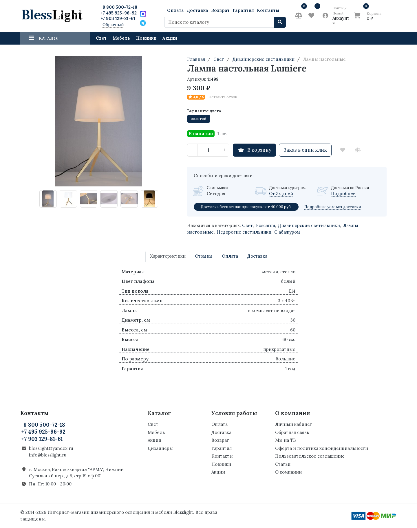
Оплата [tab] (230, 256)
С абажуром (287, 232)
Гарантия (243, 10)
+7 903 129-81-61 (117, 18)
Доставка (197, 10)
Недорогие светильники (244, 232)
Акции (169, 38)
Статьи (282, 464)
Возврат (220, 10)
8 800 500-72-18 (120, 7)
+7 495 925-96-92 (118, 13)
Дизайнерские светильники (309, 225)
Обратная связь (292, 432)
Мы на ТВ (285, 440)
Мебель (121, 38)
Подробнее (343, 193)
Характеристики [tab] (168, 256)
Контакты (268, 10)
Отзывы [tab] (204, 256)
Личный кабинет (293, 424)
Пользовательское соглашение (310, 456)
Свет (101, 38)
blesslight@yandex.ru (51, 448)
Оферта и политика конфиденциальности (321, 448)
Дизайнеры (160, 448)
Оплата (175, 10)
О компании (288, 472)
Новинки (146, 38)
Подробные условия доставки (332, 206)
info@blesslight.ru (47, 455)
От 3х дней (281, 193)
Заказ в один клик (305, 150)
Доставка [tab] (257, 256)
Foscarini (265, 225)
